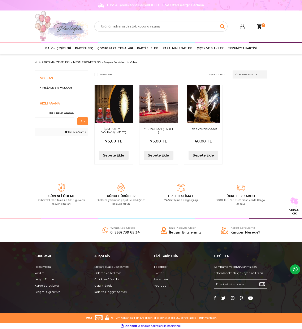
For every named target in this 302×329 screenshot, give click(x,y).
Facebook (161, 266)
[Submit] (262, 284)
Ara (83, 121)
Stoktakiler (106, 74)
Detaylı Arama (75, 131)
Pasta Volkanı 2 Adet (203, 129)
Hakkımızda (43, 266)
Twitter (159, 273)
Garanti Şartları (104, 285)
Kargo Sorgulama (47, 285)
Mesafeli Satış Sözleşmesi (111, 266)
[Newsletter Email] (240, 284)
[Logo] (61, 26)
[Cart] (259, 26)
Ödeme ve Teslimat (107, 273)
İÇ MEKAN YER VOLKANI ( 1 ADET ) (113, 130)
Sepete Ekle (113, 155)
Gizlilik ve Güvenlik (106, 279)
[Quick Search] (54, 121)
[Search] (161, 26)
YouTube (160, 285)
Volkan (134, 62)
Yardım (39, 273)
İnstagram (161, 279)
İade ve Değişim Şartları (110, 292)
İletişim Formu (44, 279)
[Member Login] (242, 26)
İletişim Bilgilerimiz (47, 292)
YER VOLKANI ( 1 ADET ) (158, 130)
